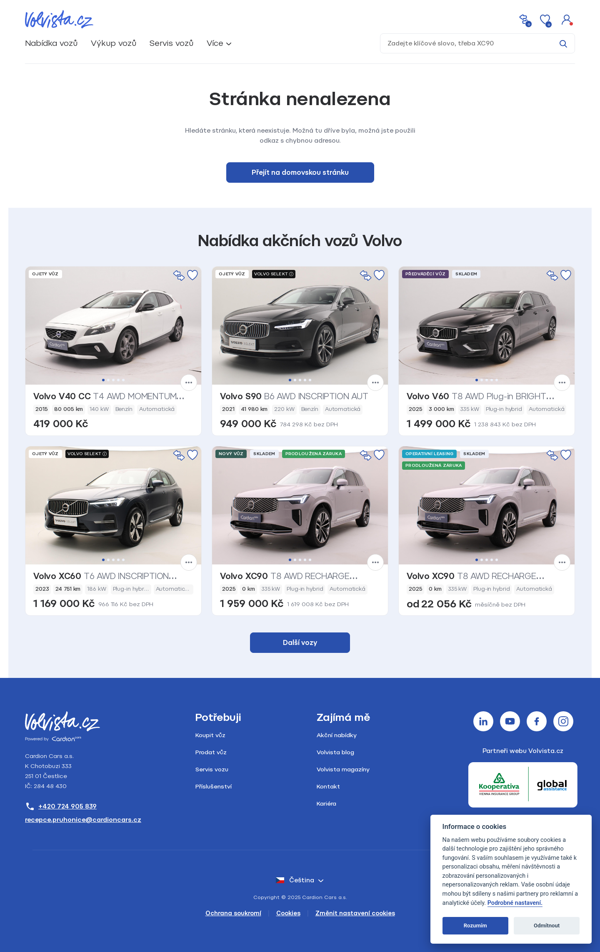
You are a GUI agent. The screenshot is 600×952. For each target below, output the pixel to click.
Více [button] (215, 43)
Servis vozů (171, 43)
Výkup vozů (113, 43)
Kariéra (326, 803)
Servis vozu (211, 769)
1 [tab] (103, 380)
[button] (567, 19)
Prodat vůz (211, 752)
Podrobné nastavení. (515, 903)
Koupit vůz (210, 735)
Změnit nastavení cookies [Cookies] (355, 913)
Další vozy (300, 643)
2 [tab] (108, 380)
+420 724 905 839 (61, 806)
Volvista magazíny (343, 769)
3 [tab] (113, 380)
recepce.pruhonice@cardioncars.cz (83, 820)
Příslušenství (213, 786)
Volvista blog (335, 752)
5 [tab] (123, 380)
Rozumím (475, 925)
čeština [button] (295, 880)
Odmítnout (547, 925)
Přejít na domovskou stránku (300, 172)
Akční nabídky (337, 735)
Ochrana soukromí (233, 913)
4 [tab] (118, 380)
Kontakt (328, 786)
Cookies (288, 913)
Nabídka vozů (51, 43)
